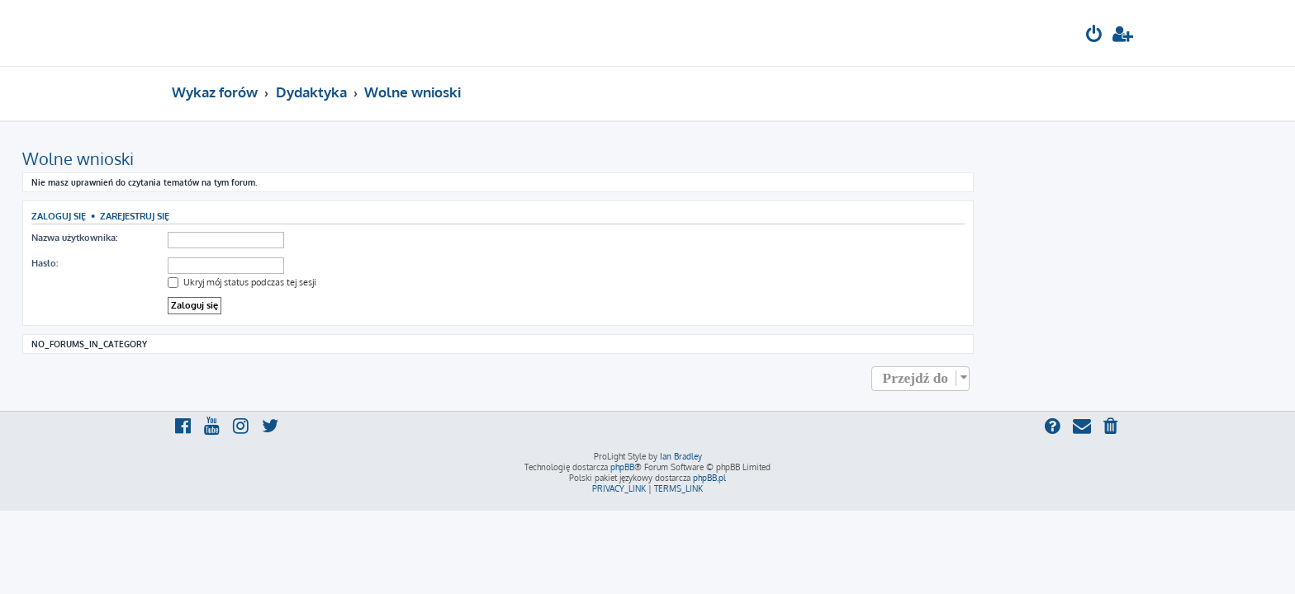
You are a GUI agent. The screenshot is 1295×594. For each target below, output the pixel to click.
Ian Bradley (681, 456)
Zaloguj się (208, 215)
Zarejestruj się (284, 215)
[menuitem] (1094, 36)
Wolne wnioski (227, 158)
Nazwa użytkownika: (224, 237)
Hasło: (194, 263)
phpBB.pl (709, 478)
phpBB (622, 467)
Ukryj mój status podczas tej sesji (391, 282)
